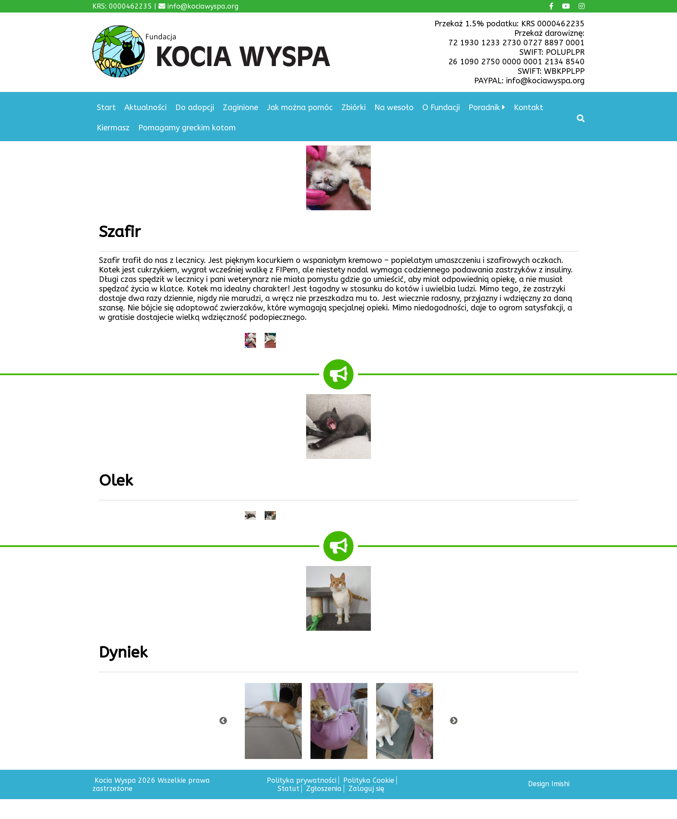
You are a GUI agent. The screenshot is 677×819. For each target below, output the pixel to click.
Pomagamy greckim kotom (187, 128)
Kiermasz (113, 128)
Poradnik (484, 107)
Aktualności (145, 107)
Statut (288, 788)
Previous (223, 721)
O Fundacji (441, 107)
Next (453, 721)
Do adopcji (194, 107)
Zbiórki (354, 107)
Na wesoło (394, 107)
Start (106, 107)
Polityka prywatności (301, 780)
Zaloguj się (366, 788)
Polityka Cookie (368, 780)
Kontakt (528, 107)
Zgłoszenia (324, 788)
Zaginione (240, 107)
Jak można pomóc (300, 107)
